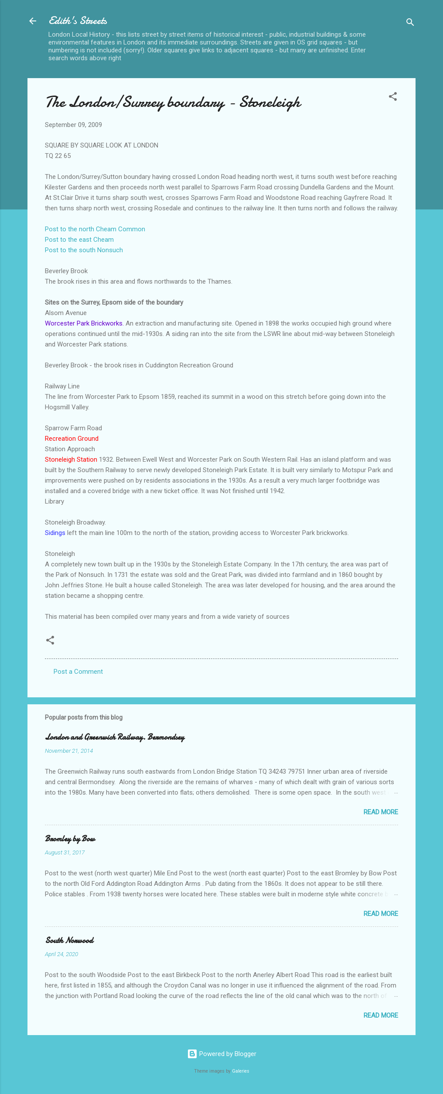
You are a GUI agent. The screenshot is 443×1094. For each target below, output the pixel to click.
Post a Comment (78, 672)
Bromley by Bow (70, 838)
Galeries (240, 1071)
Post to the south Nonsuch (84, 250)
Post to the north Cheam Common (95, 229)
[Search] (410, 23)
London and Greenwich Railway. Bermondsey (114, 737)
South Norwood (69, 940)
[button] (393, 98)
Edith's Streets (77, 21)
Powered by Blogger (221, 1054)
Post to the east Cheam (79, 239)
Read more (381, 812)
